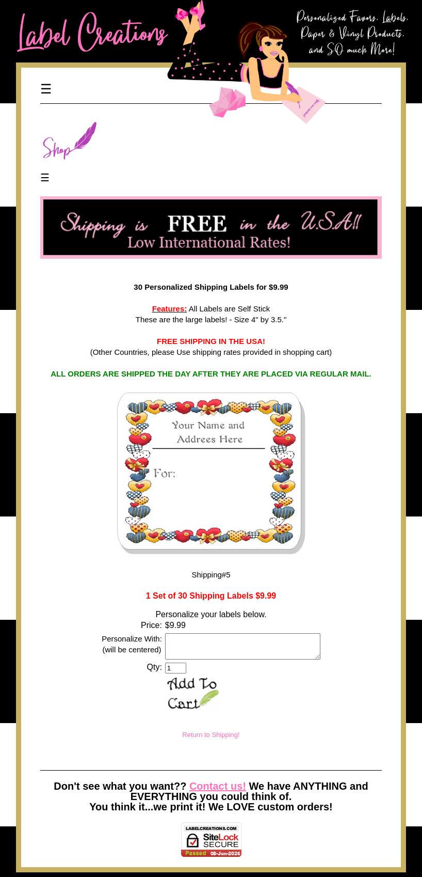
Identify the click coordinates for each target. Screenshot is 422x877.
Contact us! (217, 790)
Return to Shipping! (210, 739)
